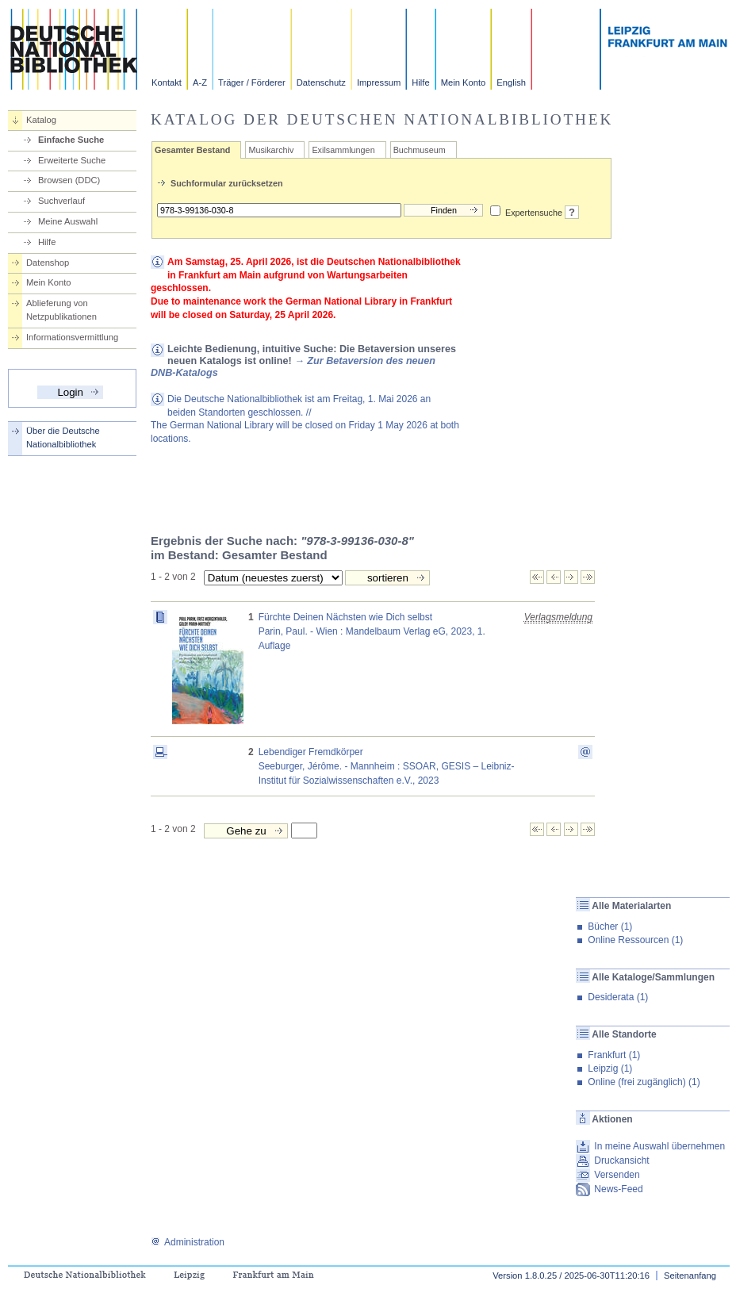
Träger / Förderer (252, 82)
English (511, 82)
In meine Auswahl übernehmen (659, 1146)
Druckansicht (621, 1160)
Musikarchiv (270, 150)
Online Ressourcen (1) (635, 940)
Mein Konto (463, 82)
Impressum (379, 82)
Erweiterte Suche (71, 160)
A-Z (200, 82)
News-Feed (618, 1189)
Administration (187, 1242)
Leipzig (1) (610, 1068)
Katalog (41, 120)
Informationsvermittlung (72, 337)
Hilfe (420, 82)
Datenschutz (321, 82)
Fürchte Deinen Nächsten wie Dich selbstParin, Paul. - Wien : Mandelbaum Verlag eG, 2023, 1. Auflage (372, 631)
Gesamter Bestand (192, 150)
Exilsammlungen (343, 150)
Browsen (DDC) (69, 180)
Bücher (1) (610, 926)
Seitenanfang (690, 1275)
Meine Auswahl (68, 221)
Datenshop (47, 262)
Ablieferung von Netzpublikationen (61, 309)
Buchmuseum (419, 150)
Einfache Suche (71, 139)
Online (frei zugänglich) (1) (644, 1082)
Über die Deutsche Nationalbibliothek (63, 437)
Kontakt (166, 82)
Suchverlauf (61, 200)
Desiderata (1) (618, 997)
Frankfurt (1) (614, 1055)
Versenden (616, 1174)
